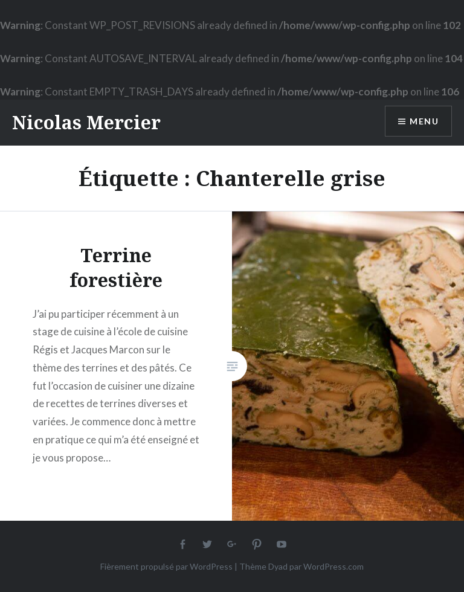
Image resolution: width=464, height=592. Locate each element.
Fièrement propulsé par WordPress (166, 566)
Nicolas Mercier (86, 122)
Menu (424, 121)
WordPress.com (333, 566)
